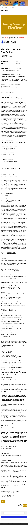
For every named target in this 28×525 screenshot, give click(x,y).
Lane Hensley (9, 12)
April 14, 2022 (4, 12)
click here (6, 37)
